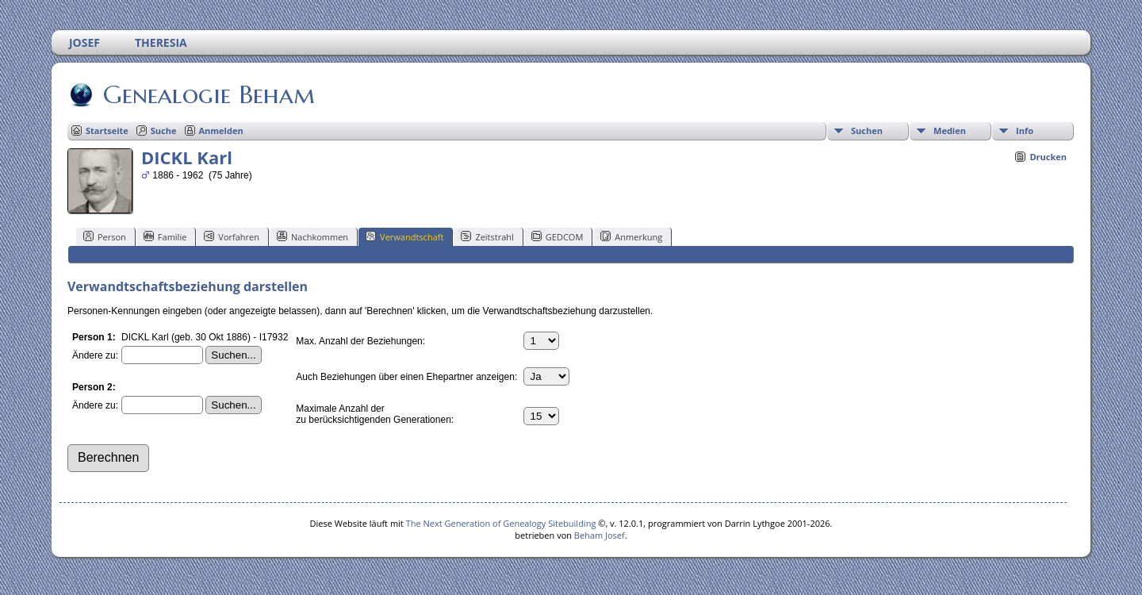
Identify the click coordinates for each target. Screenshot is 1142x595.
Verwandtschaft (404, 236)
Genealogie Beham (208, 94)
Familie (165, 236)
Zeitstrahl (487, 236)
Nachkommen (312, 236)
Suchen (867, 130)
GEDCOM (557, 236)
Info (1024, 130)
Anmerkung (631, 236)
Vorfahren (231, 236)
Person (104, 236)
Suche (164, 130)
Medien (949, 130)
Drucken (1048, 157)
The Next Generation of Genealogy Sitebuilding (501, 523)
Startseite (107, 130)
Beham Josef (599, 535)
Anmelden (221, 130)
